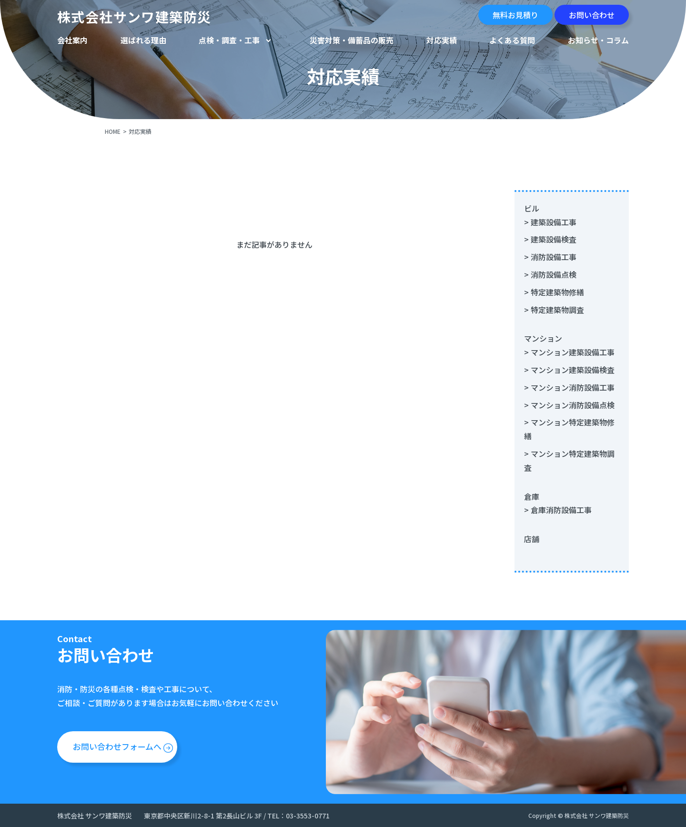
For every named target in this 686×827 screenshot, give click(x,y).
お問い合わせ (592, 14)
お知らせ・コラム (598, 40)
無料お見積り (515, 14)
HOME (113, 131)
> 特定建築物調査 (554, 309)
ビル (531, 208)
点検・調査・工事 (229, 40)
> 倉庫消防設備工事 (558, 509)
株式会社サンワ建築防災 (134, 16)
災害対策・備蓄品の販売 (351, 40)
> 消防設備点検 (550, 274)
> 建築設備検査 (550, 239)
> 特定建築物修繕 (554, 292)
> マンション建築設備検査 (569, 369)
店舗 (531, 539)
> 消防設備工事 (550, 256)
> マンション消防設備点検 (569, 405)
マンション (543, 338)
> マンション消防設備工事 (569, 387)
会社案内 (72, 40)
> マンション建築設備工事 (569, 352)
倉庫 (531, 496)
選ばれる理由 (143, 40)
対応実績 (441, 40)
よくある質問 (512, 40)
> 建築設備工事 (550, 222)
